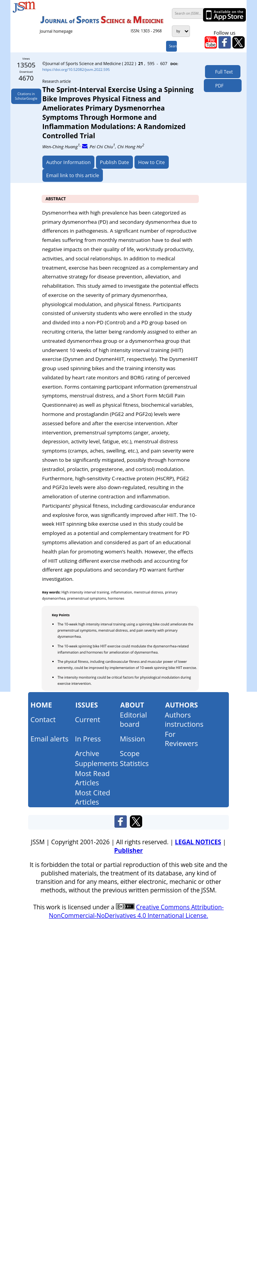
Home (41, 704)
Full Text (223, 72)
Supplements (96, 763)
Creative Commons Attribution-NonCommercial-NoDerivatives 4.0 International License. (136, 911)
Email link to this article (72, 175)
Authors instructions (184, 719)
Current (88, 719)
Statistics (134, 763)
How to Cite (151, 162)
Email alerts (49, 738)
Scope (129, 753)
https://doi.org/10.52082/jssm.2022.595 (76, 69)
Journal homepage (56, 31)
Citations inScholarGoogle (26, 96)
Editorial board (133, 719)
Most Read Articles (92, 778)
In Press (88, 738)
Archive (87, 753)
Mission (132, 738)
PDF (217, 85)
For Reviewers (181, 738)
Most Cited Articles (92, 797)
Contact (43, 719)
